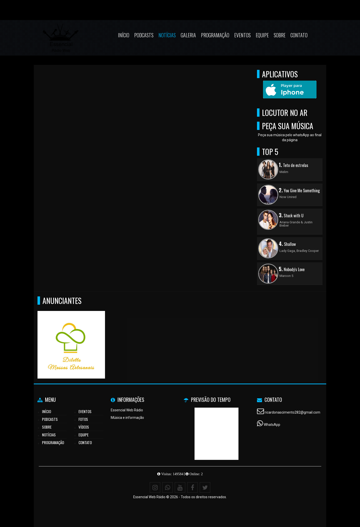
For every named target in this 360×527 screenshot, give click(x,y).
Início (123, 35)
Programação (215, 35)
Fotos (83, 419)
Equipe (262, 35)
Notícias (167, 35)
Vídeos (83, 427)
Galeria (188, 35)
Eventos (242, 35)
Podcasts (144, 35)
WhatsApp (272, 425)
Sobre (280, 35)
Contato (299, 35)
